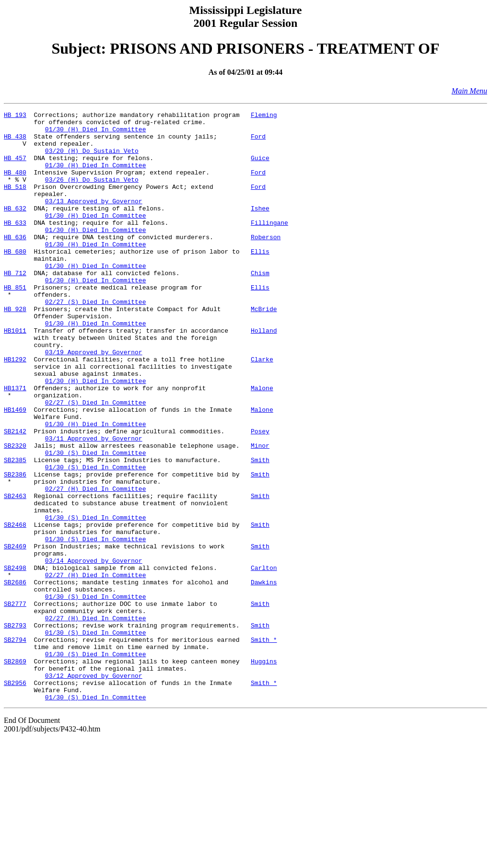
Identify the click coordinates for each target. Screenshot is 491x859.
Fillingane (269, 245)
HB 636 (15, 262)
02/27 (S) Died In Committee (95, 340)
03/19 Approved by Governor (93, 400)
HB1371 (15, 444)
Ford (258, 142)
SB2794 (15, 746)
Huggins (264, 771)
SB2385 (15, 530)
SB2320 (15, 513)
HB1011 (15, 375)
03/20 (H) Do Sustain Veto (92, 159)
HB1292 (15, 409)
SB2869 (15, 771)
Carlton (264, 659)
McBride (264, 349)
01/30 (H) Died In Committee (95, 133)
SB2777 (15, 702)
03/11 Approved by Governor (93, 504)
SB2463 (15, 573)
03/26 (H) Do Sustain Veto (92, 193)
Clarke (262, 409)
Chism (260, 306)
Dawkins (264, 677)
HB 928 (15, 349)
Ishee (260, 228)
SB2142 (15, 495)
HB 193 (15, 116)
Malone (262, 444)
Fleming (264, 116)
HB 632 (15, 228)
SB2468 (15, 608)
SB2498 (15, 659)
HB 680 (15, 280)
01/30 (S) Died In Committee (95, 521)
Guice (260, 167)
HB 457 (15, 167)
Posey (260, 495)
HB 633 (15, 245)
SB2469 (15, 633)
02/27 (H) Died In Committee (95, 564)
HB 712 (15, 306)
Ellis (260, 280)
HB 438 (15, 142)
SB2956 (15, 797)
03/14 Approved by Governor (93, 651)
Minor (260, 513)
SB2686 (15, 677)
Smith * (264, 746)
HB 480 (15, 185)
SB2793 (15, 728)
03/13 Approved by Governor (93, 219)
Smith (260, 530)
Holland (264, 375)
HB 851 (15, 323)
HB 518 (15, 202)
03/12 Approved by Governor (93, 789)
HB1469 (15, 469)
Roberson (266, 262)
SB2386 (15, 547)
